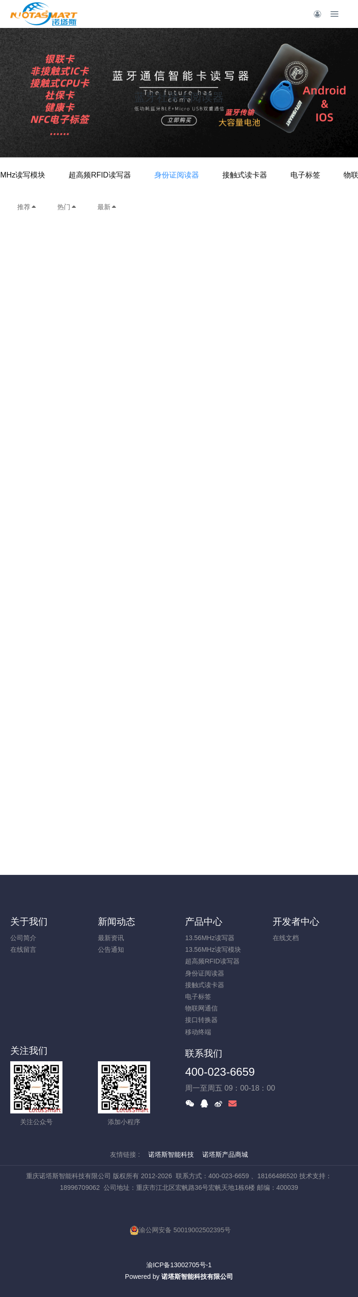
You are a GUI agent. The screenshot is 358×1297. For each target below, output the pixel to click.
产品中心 (203, 921)
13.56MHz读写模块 (213, 949)
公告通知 (111, 949)
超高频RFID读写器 (100, 175)
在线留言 (23, 949)
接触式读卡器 (244, 175)
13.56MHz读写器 (209, 938)
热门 (67, 207)
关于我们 (29, 921)
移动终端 (198, 1032)
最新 (107, 207)
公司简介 (23, 938)
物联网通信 (201, 1008)
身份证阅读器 (176, 175)
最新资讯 (111, 938)
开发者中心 (296, 921)
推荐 (27, 207)
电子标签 (305, 175)
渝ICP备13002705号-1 (179, 1265)
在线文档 (286, 938)
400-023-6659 (220, 1071)
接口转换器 (201, 1020)
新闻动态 (116, 921)
